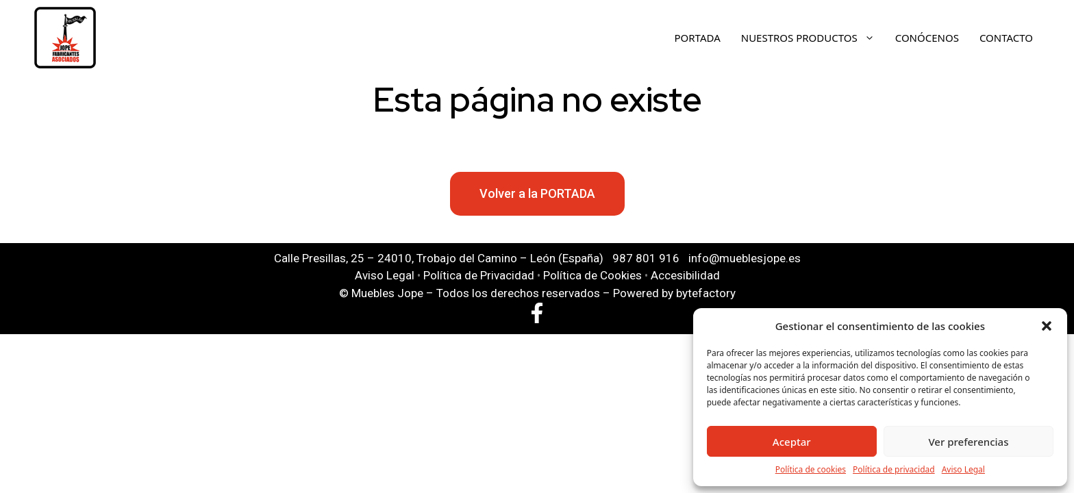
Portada (698, 38)
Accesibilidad (685, 275)
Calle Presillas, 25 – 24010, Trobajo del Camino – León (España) (438, 258)
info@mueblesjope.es (744, 258)
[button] (1046, 326)
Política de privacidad (894, 469)
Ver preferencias (968, 441)
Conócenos (927, 38)
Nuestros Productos (814, 37)
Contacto (1006, 38)
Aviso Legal (963, 469)
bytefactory (706, 293)
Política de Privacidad (478, 275)
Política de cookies (810, 469)
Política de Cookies (592, 275)
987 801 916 (645, 258)
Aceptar (792, 441)
